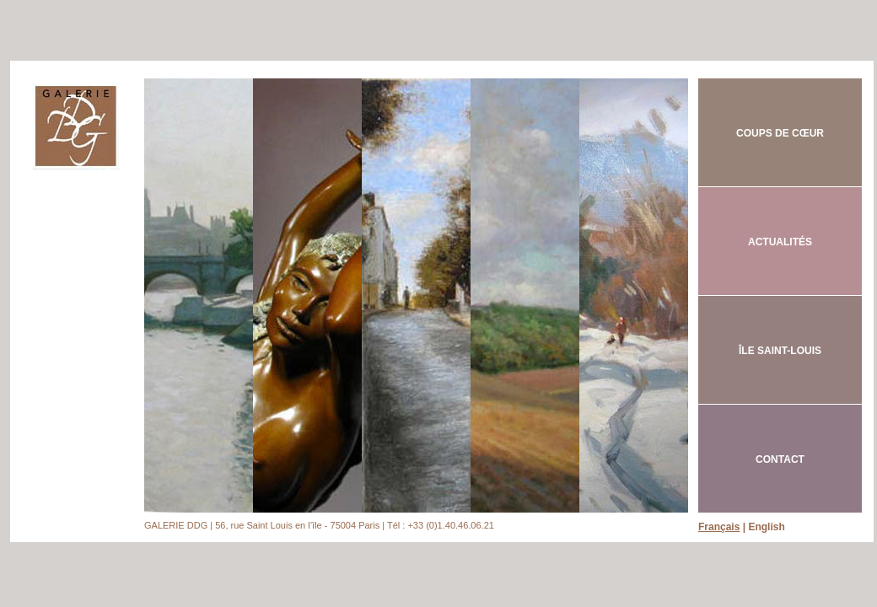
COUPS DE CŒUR (780, 133)
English (766, 527)
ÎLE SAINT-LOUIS (780, 351)
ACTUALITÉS (780, 242)
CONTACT (780, 459)
